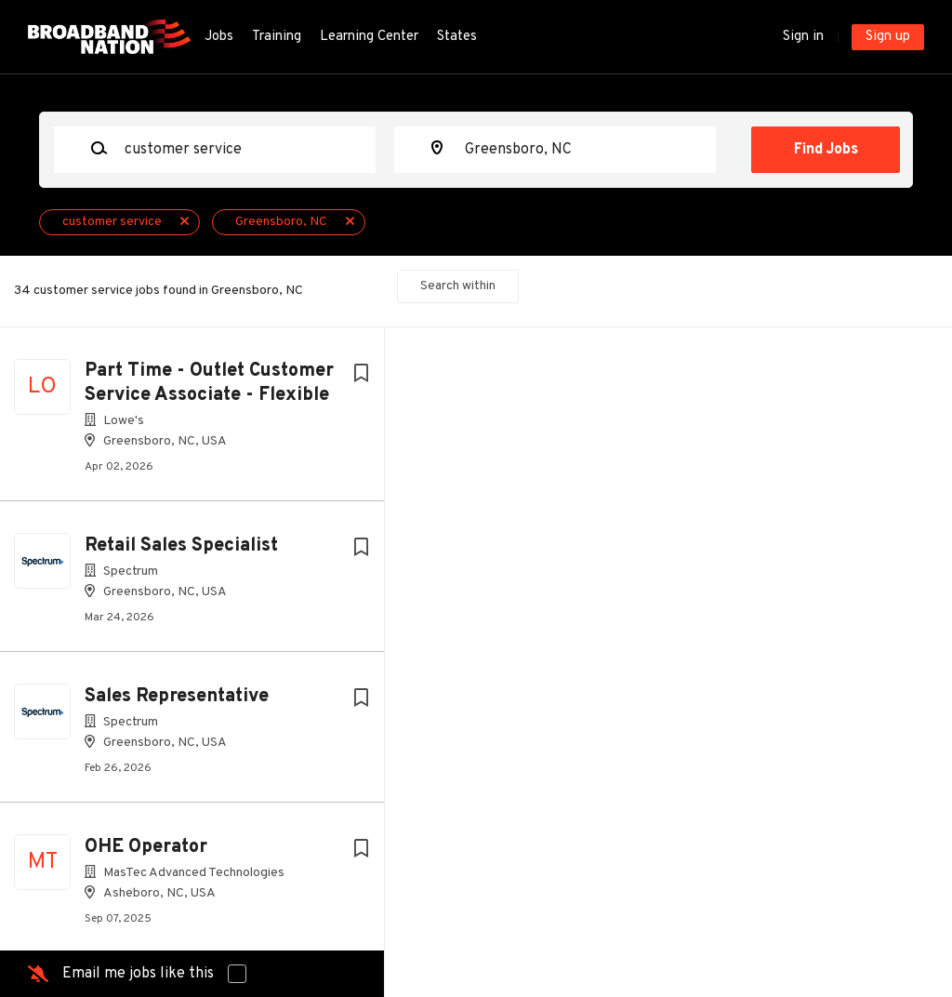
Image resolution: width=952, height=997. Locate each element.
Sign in (803, 37)
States (457, 37)
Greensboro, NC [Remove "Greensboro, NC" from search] (281, 222)
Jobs (219, 37)
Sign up (888, 37)
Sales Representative (177, 697)
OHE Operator (146, 847)
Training (276, 37)
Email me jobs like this (138, 973)
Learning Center (369, 37)
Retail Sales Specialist (181, 546)
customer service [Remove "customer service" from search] (112, 222)
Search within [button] (458, 286)
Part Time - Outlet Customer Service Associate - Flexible (209, 383)
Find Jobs (826, 149)
